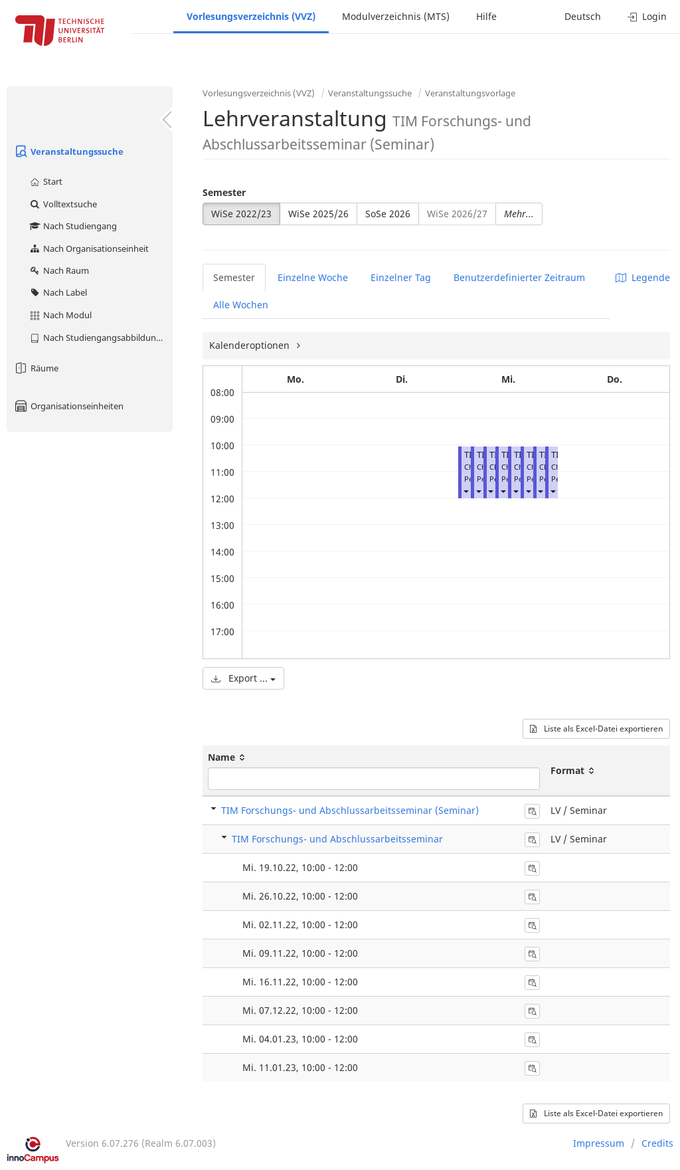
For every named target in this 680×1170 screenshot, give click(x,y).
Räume (35, 368)
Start (45, 181)
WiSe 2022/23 (241, 213)
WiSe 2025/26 (318, 213)
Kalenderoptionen (250, 345)
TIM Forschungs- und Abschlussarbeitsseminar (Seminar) (350, 810)
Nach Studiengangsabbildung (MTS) (101, 337)
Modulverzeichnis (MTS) (396, 16)
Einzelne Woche (313, 277)
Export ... (243, 678)
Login (647, 16)
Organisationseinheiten (68, 406)
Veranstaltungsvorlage (470, 93)
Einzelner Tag (401, 277)
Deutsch (582, 16)
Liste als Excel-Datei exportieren (596, 728)
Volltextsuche (63, 204)
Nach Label (58, 292)
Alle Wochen (240, 304)
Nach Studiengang (73, 226)
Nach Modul (60, 315)
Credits (657, 1143)
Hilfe (486, 16)
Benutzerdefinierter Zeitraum (519, 277)
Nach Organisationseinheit (89, 248)
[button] (465, 490)
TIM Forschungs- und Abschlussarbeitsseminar (337, 838)
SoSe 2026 (387, 213)
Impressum (598, 1143)
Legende (643, 277)
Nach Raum (59, 270)
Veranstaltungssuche (68, 151)
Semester (224, 192)
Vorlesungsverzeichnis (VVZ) (251, 16)
